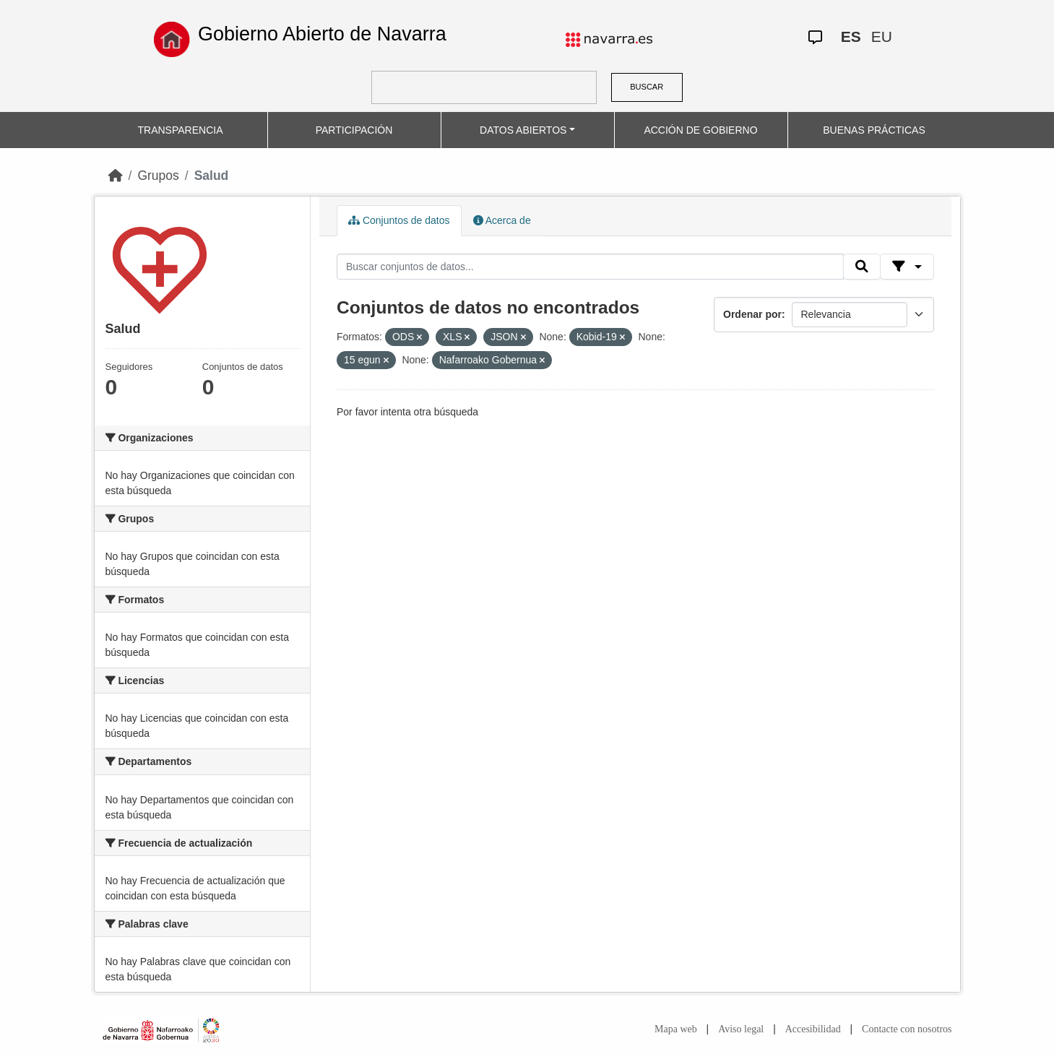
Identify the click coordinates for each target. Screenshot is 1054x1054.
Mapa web (676, 1029)
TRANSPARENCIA (180, 130)
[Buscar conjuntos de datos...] (590, 267)
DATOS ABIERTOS (523, 130)
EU (881, 36)
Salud (211, 175)
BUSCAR (646, 86)
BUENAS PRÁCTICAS (874, 130)
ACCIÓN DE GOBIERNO (700, 130)
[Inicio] (115, 175)
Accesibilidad (813, 1029)
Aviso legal (741, 1029)
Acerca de (502, 220)
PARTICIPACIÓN (354, 130)
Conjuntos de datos (399, 220)
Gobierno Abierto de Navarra (322, 34)
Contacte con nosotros (906, 1029)
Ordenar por (752, 314)
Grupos (157, 175)
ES (851, 36)
